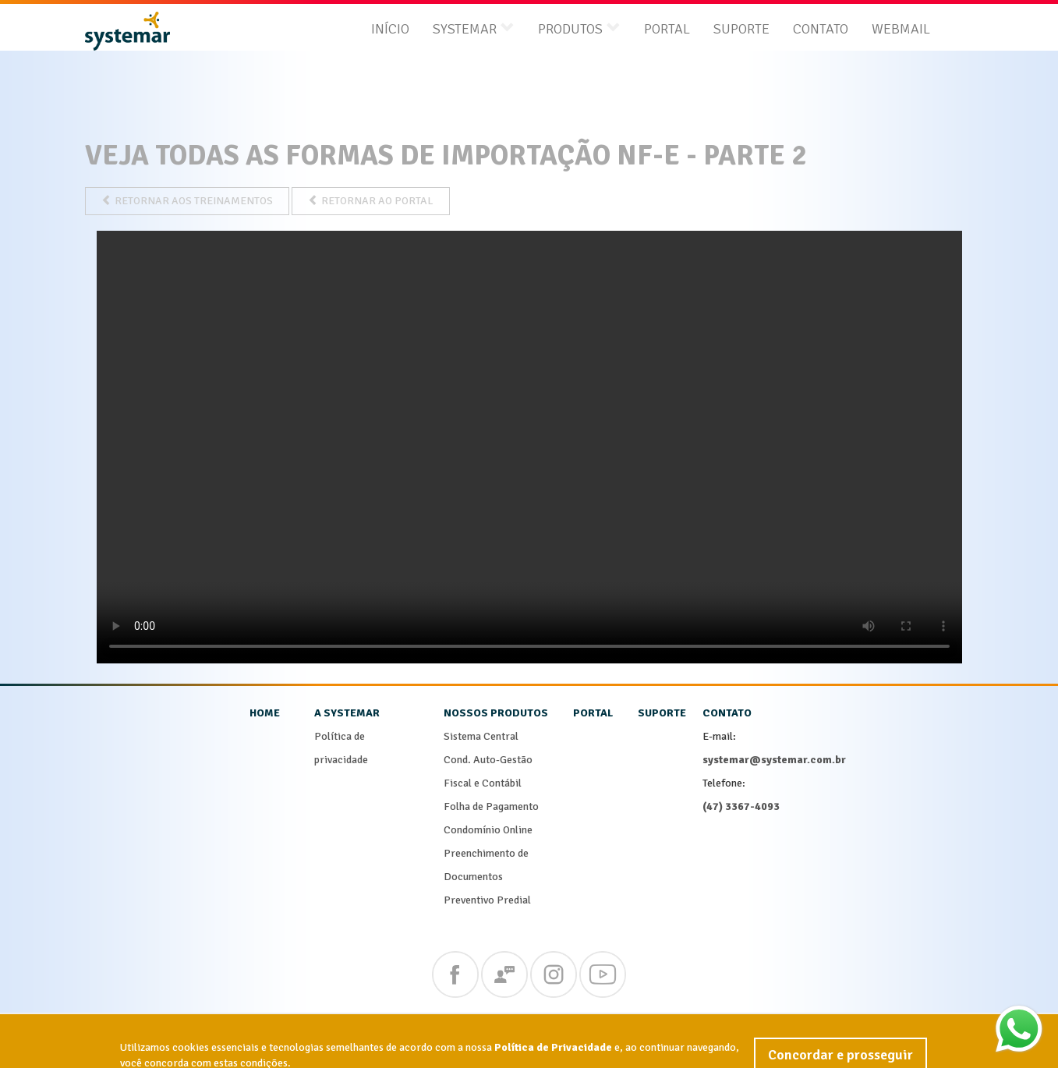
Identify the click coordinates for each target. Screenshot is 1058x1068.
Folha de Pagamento (491, 806)
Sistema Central (481, 736)
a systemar (347, 713)
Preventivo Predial (487, 900)
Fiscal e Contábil (483, 783)
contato (727, 713)
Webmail (901, 28)
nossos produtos (496, 713)
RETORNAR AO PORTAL (370, 200)
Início (390, 28)
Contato (820, 28)
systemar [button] (474, 28)
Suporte (741, 28)
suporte (662, 713)
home (264, 713)
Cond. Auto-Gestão (488, 759)
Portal (667, 28)
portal (593, 713)
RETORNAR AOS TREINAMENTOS (187, 200)
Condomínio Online (488, 829)
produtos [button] (579, 28)
